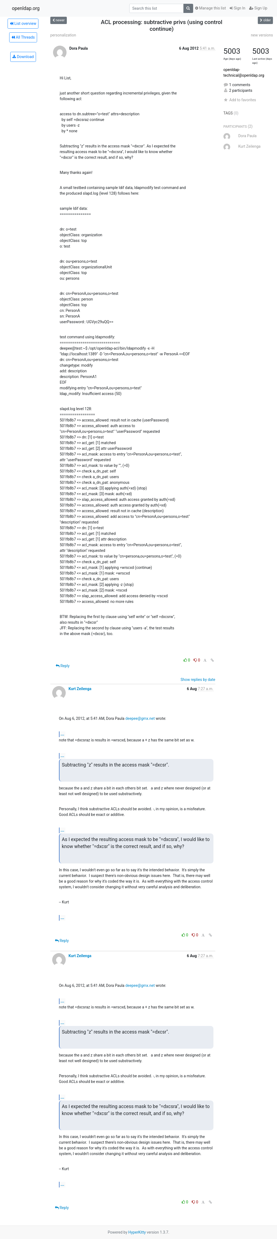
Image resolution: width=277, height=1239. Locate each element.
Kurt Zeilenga (79, 689)
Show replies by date (197, 679)
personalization (63, 35)
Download (23, 57)
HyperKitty (137, 1232)
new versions (262, 35)
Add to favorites (239, 100)
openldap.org (25, 8)
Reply (63, 666)
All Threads (23, 37)
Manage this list (210, 8)
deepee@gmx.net (140, 718)
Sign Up (258, 8)
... (62, 734)
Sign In (237, 8)
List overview (23, 23)
